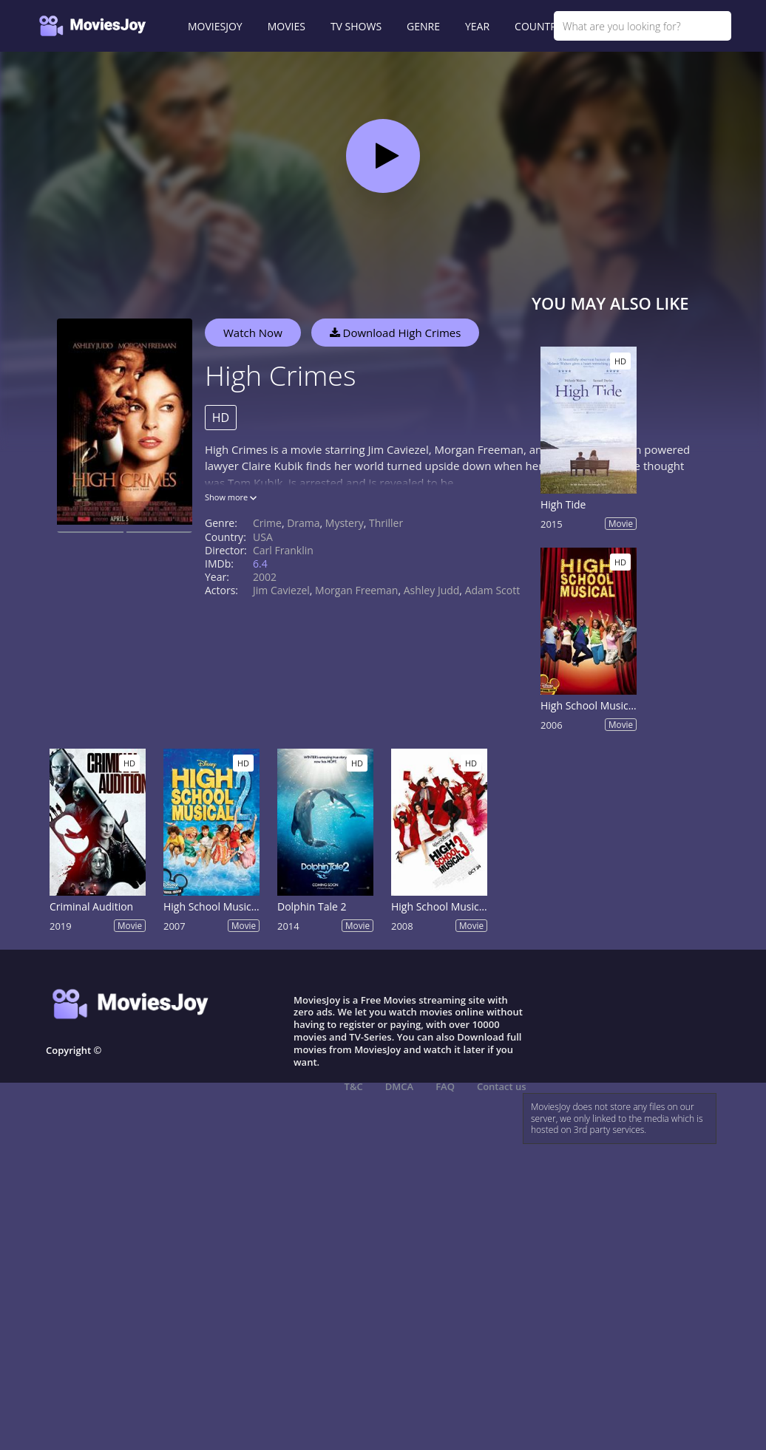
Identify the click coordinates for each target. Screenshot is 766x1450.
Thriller (386, 523)
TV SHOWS (356, 26)
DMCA (399, 1086)
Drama (303, 523)
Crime (267, 523)
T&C (354, 1086)
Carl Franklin (283, 550)
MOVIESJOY (215, 26)
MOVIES (286, 26)
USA (263, 537)
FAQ (445, 1086)
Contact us (501, 1086)
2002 (265, 577)
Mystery (344, 523)
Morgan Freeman (356, 590)
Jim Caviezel (281, 590)
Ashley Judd (432, 590)
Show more (231, 497)
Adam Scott (493, 590)
